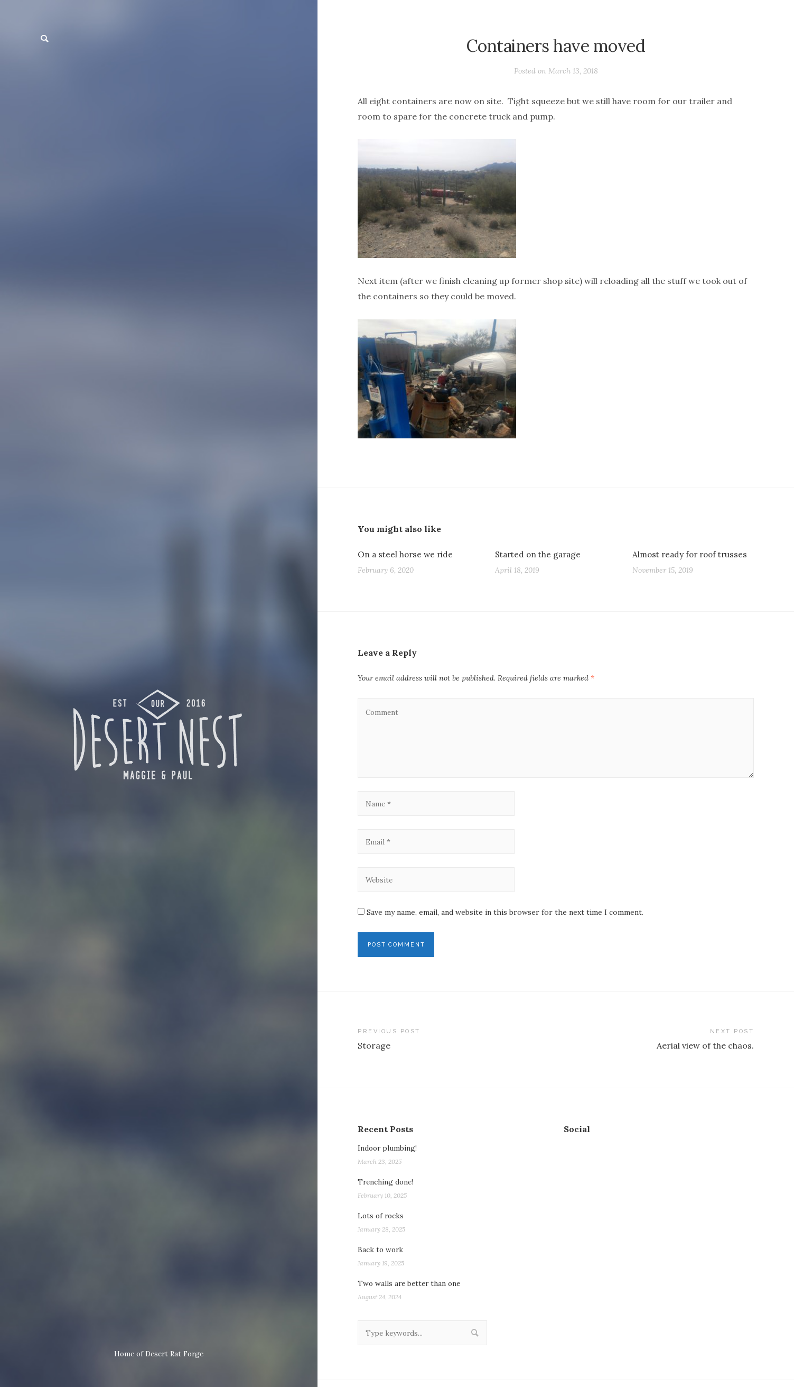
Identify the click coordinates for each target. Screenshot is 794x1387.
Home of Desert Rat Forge (159, 1353)
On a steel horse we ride (407, 554)
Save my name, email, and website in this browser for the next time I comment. (505, 917)
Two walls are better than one (411, 1289)
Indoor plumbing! (388, 1154)
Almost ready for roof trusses (692, 554)
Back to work (381, 1256)
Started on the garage (540, 554)
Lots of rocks (382, 1222)
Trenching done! (387, 1188)
